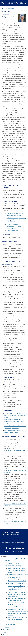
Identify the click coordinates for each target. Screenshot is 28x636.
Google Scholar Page (12, 230)
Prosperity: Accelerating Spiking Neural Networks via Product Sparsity (17, 570)
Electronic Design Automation (14, 583)
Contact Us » (5, 538)
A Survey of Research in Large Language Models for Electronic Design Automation (17, 588)
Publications (6, 629)
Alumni (7, 627)
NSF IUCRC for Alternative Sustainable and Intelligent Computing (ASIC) (14, 226)
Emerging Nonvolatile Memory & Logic (16, 574)
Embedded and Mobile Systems (14, 607)
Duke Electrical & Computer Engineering (12, 542)
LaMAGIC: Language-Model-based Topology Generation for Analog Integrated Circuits (17, 594)
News (4, 632)
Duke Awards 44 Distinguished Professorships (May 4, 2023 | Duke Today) (13, 421)
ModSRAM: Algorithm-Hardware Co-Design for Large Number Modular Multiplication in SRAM (17, 579)
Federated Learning (13, 563)
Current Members (9, 8)
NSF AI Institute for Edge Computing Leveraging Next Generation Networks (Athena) (16, 219)
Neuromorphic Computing (13, 566)
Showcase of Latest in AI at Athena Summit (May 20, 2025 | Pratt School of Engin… (14, 415)
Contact (5, 634)
